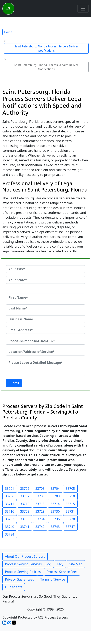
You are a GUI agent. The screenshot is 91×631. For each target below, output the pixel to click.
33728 (24, 511)
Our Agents (13, 587)
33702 (24, 488)
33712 (24, 504)
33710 (70, 496)
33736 (55, 519)
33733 (24, 519)
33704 (55, 488)
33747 (70, 526)
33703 (40, 488)
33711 (9, 504)
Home (8, 32)
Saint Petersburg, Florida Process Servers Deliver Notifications (46, 48)
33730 (55, 511)
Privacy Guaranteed (19, 579)
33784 (9, 534)
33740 (9, 526)
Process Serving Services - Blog (28, 564)
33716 (9, 511)
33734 (40, 519)
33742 (40, 526)
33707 (24, 496)
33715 (70, 504)
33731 (70, 511)
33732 (9, 519)
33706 (9, 496)
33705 (70, 488)
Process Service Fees (62, 572)
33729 (40, 511)
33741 (24, 526)
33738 (70, 519)
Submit (14, 383)
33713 (40, 504)
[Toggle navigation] (83, 9)
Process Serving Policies (23, 572)
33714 (55, 504)
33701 (9, 488)
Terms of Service (52, 579)
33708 (40, 496)
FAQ (60, 564)
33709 (55, 496)
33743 (55, 526)
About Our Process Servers (25, 556)
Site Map (75, 564)
